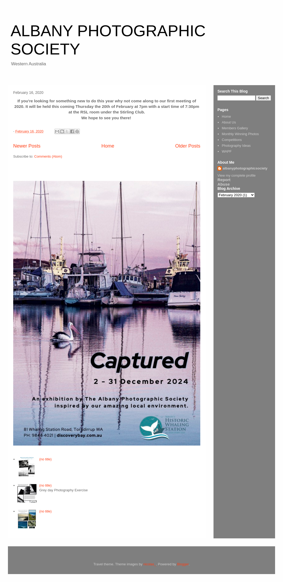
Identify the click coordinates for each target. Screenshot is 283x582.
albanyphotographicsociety (245, 168)
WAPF (226, 151)
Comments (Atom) (48, 156)
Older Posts (187, 146)
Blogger (183, 564)
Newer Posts (26, 146)
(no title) (45, 459)
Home (107, 146)
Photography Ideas (236, 146)
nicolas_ (149, 564)
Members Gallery (235, 128)
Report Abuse (223, 181)
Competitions (232, 140)
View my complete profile (236, 175)
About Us (229, 122)
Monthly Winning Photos (240, 134)
